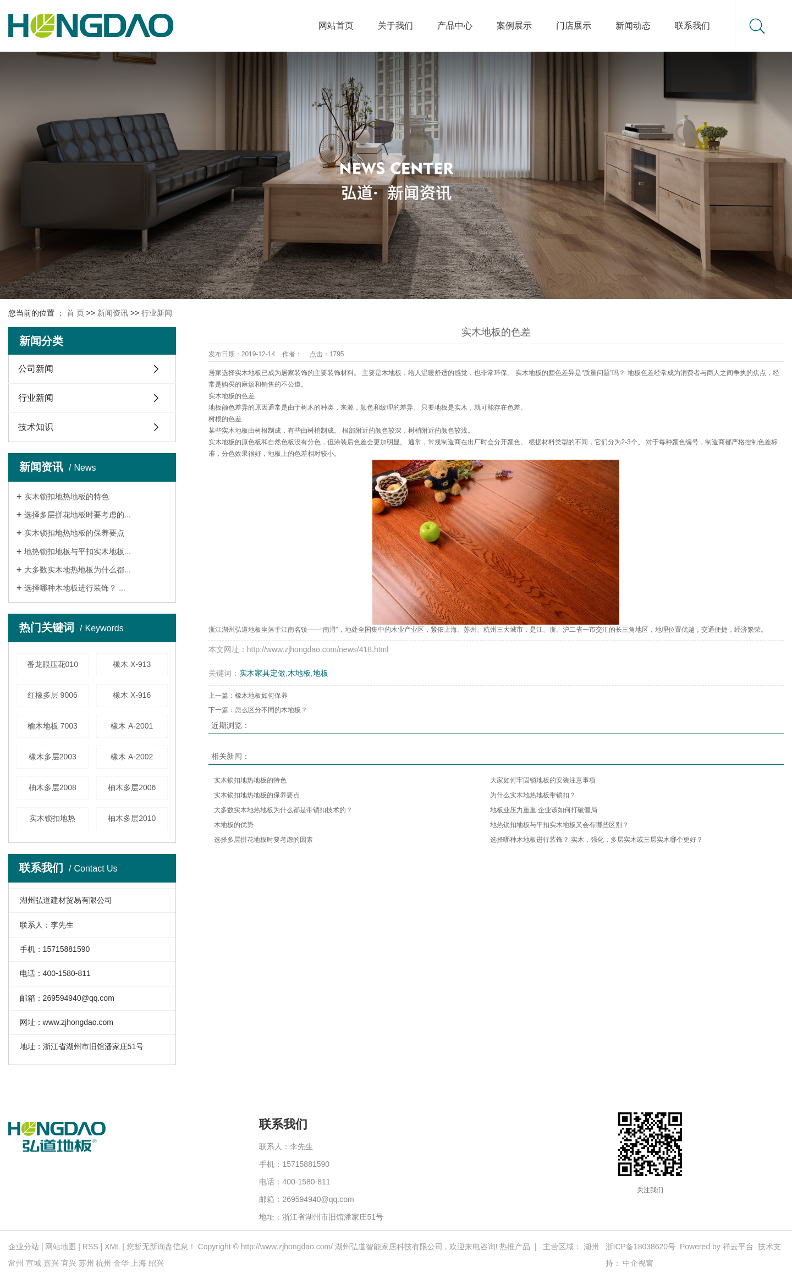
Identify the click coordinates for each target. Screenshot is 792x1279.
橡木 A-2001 (132, 725)
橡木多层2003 (52, 756)
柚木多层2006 (132, 787)
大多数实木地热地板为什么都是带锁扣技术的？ (283, 810)
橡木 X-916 (132, 695)
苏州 (86, 1263)
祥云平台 (738, 1246)
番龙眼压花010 (52, 664)
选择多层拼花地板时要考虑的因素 (263, 840)
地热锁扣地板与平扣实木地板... (77, 551)
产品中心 (454, 25)
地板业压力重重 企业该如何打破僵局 (543, 810)
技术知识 (35, 427)
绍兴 (156, 1263)
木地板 (299, 673)
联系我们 (692, 25)
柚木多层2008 (52, 787)
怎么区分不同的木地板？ (271, 710)
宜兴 (68, 1263)
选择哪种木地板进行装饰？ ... (74, 587)
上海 (138, 1263)
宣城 (33, 1263)
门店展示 (573, 25)
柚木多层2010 (132, 818)
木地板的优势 (234, 825)
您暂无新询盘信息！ (161, 1246)
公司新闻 (35, 368)
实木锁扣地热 (52, 818)
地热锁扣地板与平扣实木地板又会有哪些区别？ (559, 825)
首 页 (75, 312)
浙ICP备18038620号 (641, 1246)
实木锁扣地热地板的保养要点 (74, 532)
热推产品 (514, 1246)
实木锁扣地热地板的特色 (66, 496)
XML (112, 1246)
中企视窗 (638, 1263)
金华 (121, 1263)
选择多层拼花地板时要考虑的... (77, 514)
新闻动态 (633, 25)
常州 (16, 1263)
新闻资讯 (112, 312)
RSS (90, 1246)
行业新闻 (156, 312)
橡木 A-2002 (132, 756)
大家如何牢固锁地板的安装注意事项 (543, 780)
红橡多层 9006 (53, 695)
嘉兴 (51, 1263)
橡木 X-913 (132, 664)
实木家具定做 (262, 673)
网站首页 (336, 25)
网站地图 (60, 1246)
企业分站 (23, 1246)
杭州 (103, 1263)
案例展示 (514, 25)
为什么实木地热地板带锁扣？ (533, 795)
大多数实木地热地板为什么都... (77, 569)
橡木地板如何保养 (261, 695)
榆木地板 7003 (53, 725)
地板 (320, 673)
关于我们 (395, 25)
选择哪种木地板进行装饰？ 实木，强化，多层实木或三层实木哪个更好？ (596, 840)
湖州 (591, 1246)
